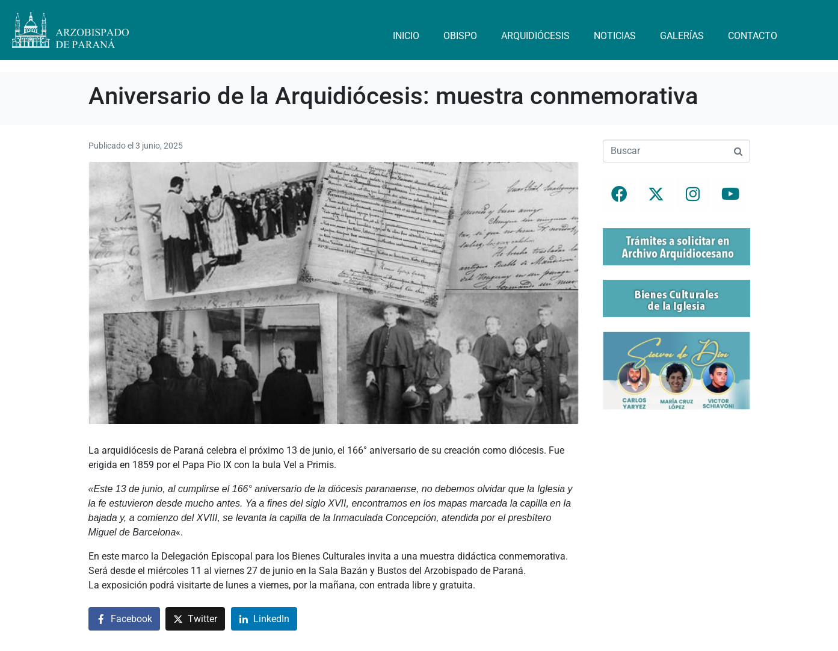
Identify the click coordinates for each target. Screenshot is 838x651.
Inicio (406, 36)
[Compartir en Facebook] (124, 619)
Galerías (682, 36)
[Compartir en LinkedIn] (264, 619)
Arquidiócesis (535, 36)
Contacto (752, 36)
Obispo (460, 36)
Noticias (615, 36)
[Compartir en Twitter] (195, 619)
